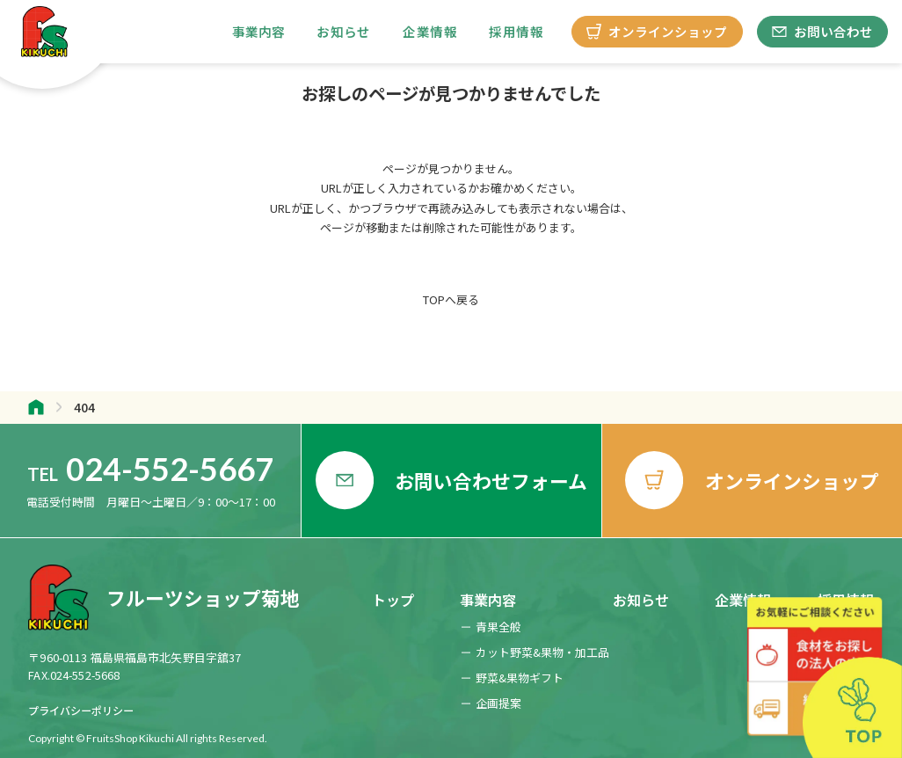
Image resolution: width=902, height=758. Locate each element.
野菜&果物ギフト (520, 677)
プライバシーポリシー (81, 710)
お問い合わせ (822, 31)
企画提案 (498, 703)
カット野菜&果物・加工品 (542, 652)
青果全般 (498, 626)
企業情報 (430, 31)
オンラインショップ (656, 31)
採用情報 (516, 31)
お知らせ (343, 31)
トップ (393, 599)
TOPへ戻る (451, 300)
